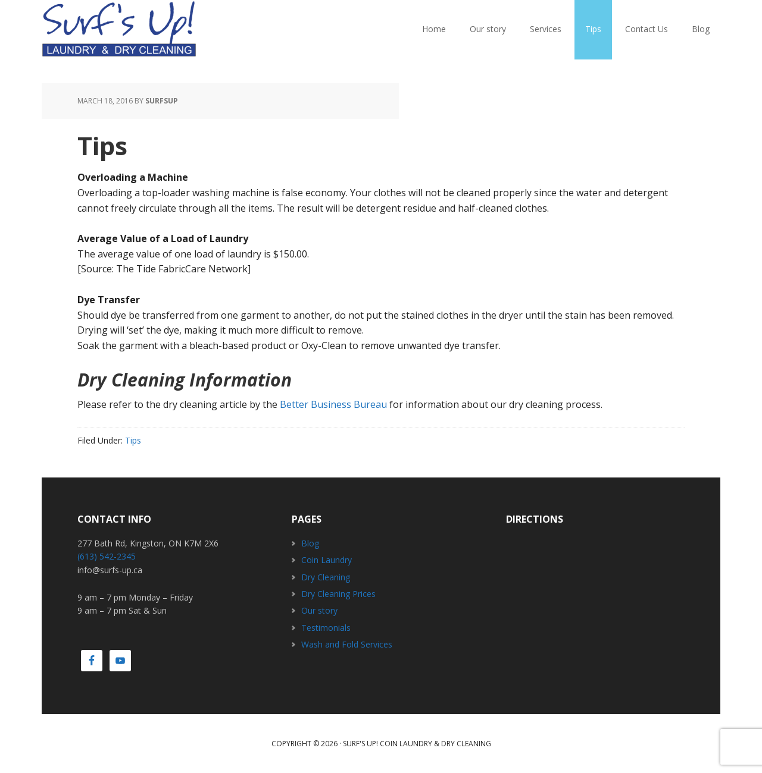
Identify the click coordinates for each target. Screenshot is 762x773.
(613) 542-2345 (106, 556)
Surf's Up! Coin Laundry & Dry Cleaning (417, 744)
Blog (310, 543)
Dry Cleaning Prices (338, 593)
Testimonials (326, 627)
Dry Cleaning (325, 577)
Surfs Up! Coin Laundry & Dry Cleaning (119, 29)
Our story (319, 610)
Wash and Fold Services (346, 644)
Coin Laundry (326, 559)
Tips (133, 440)
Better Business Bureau (333, 404)
